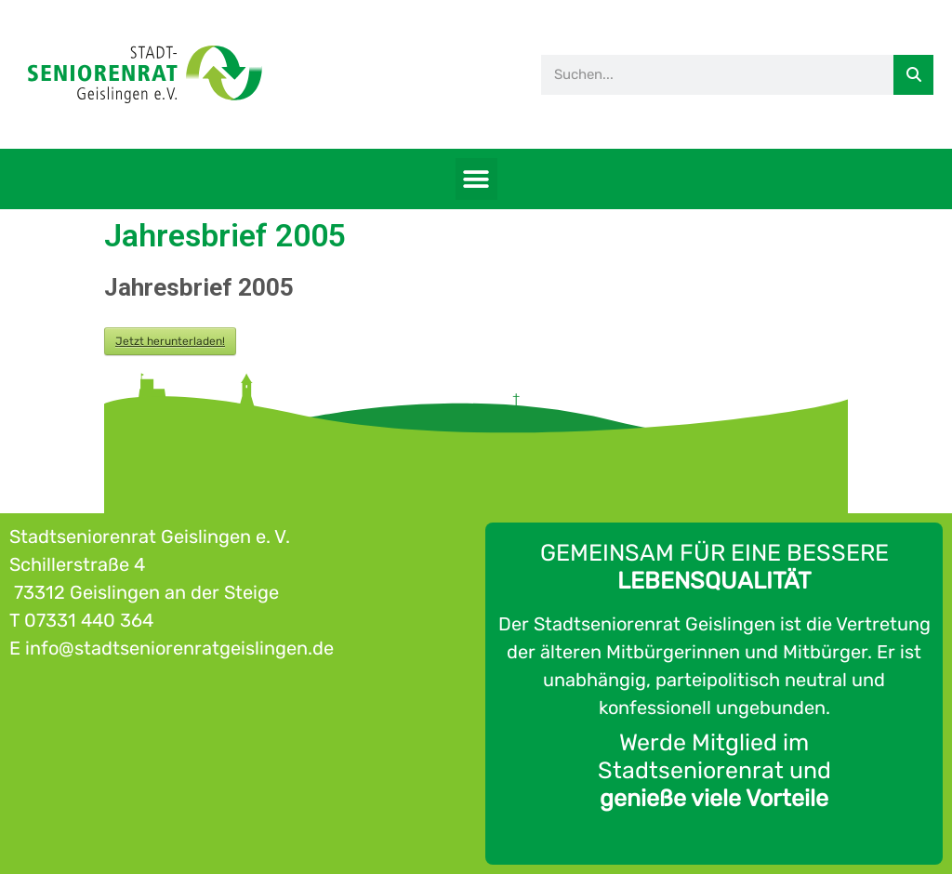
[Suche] (913, 75)
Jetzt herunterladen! (170, 341)
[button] (476, 179)
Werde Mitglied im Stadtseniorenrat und (714, 770)
